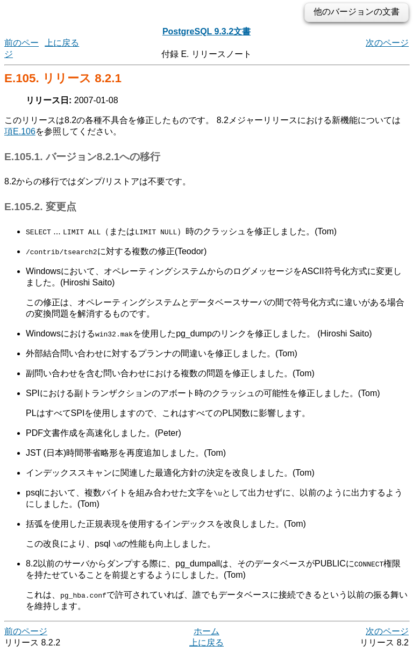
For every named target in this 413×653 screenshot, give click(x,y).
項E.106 (19, 131)
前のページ (25, 631)
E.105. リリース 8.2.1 (63, 78)
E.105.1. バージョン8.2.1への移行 (82, 156)
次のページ (387, 42)
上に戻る (62, 42)
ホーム (206, 631)
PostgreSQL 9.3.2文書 (206, 31)
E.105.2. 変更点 (40, 206)
